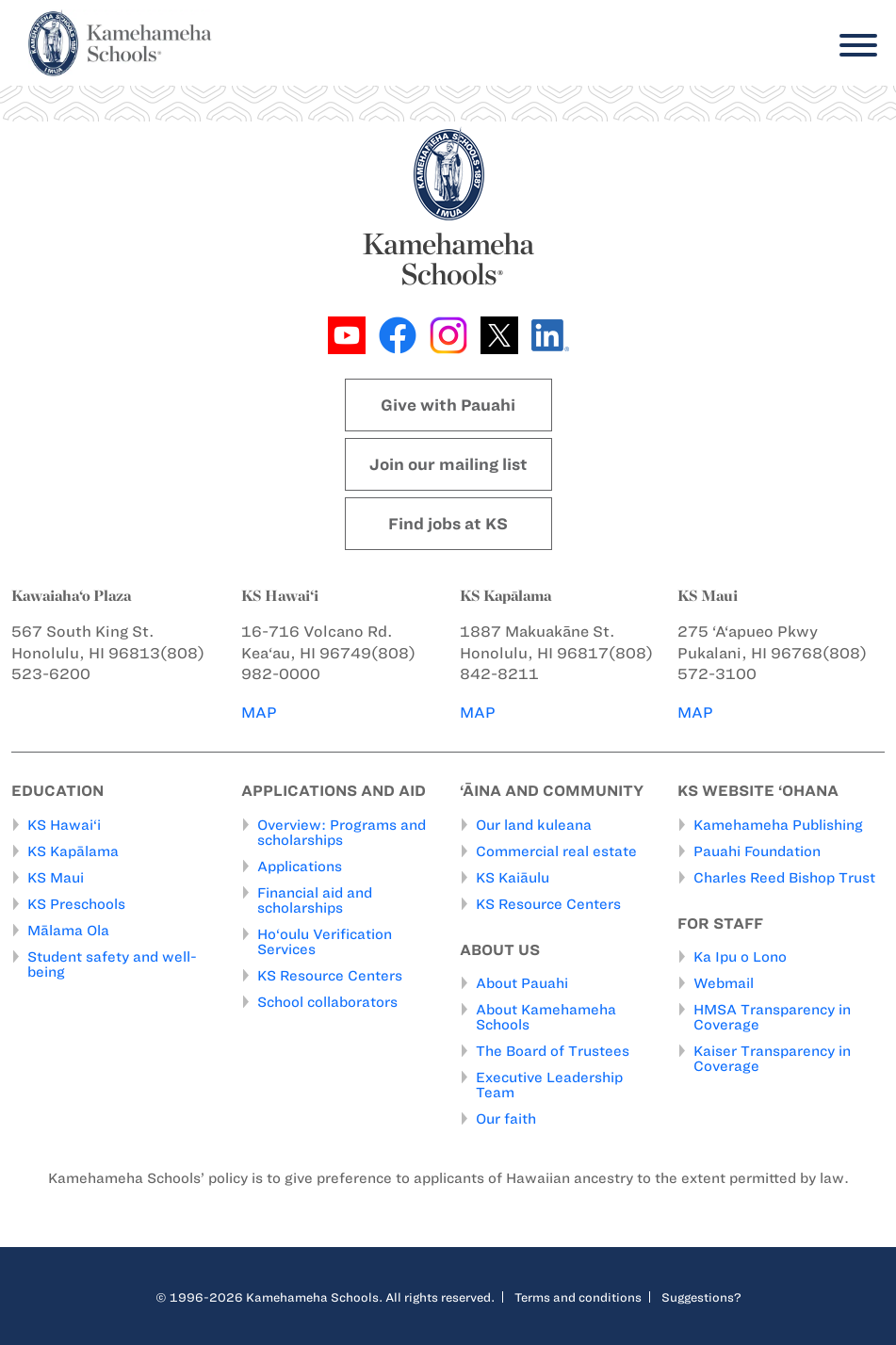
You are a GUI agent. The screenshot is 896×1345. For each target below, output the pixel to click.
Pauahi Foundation (757, 851)
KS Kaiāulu (512, 877)
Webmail (723, 983)
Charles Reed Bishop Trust (784, 877)
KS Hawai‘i (64, 825)
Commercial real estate (556, 851)
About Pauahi (522, 983)
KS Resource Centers (329, 975)
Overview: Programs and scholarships (341, 833)
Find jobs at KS (448, 523)
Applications (299, 866)
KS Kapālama (73, 851)
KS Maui (55, 877)
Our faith (506, 1118)
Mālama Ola (68, 930)
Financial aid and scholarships (314, 900)
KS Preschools (76, 904)
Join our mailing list (448, 464)
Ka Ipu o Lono (740, 956)
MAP (259, 713)
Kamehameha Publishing (778, 825)
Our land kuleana (534, 825)
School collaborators (327, 1002)
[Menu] (853, 45)
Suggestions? (701, 1297)
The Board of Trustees (552, 1051)
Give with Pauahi (448, 405)
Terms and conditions (578, 1297)
